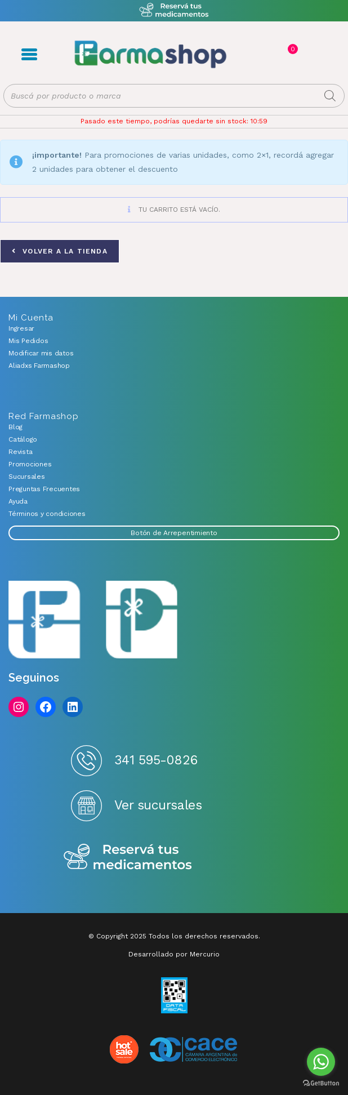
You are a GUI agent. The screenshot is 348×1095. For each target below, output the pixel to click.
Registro (267, 54)
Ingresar (21, 328)
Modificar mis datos (40, 353)
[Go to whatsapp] (321, 1062)
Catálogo (22, 439)
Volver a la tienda (64, 251)
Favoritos (304, 54)
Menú (29, 54)
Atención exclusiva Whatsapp (174, 10)
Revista (20, 452)
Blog (15, 427)
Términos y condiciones (47, 514)
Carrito (292, 49)
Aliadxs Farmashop (39, 366)
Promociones (29, 464)
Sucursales (26, 476)
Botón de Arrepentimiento (174, 533)
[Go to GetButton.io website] (321, 1083)
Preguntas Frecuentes (44, 489)
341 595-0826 (155, 760)
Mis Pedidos (28, 341)
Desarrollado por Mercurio (174, 954)
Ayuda (18, 501)
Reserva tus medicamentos (127, 857)
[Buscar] (330, 95)
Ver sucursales (158, 805)
